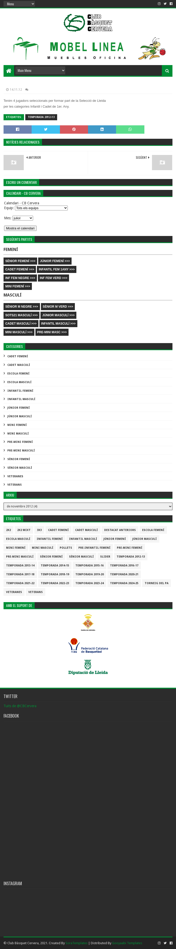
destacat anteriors (120, 530)
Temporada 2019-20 (89, 574)
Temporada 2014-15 (55, 565)
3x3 (39, 530)
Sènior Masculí (19, 467)
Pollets (66, 547)
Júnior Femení (18, 407)
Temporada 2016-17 (124, 565)
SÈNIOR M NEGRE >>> (21, 306)
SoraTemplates (76, 943)
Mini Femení (17, 425)
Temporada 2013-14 (20, 565)
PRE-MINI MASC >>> (52, 332)
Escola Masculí (19, 382)
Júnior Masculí (19, 416)
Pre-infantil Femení (94, 547)
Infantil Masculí (21, 399)
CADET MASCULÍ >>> (21, 323)
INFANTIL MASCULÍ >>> (58, 323)
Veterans (14, 484)
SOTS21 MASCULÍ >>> (21, 315)
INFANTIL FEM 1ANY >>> (57, 269)
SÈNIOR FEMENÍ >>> (20, 261)
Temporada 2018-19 (55, 574)
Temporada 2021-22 (20, 583)
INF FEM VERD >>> (53, 278)
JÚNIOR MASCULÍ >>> (58, 315)
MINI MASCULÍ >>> (19, 332)
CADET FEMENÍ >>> (19, 269)
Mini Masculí (18, 433)
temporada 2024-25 (124, 583)
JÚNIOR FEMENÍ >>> (55, 261)
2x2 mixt (24, 530)
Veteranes (15, 476)
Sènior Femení (18, 459)
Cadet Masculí (18, 365)
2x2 (8, 530)
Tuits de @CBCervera (20, 706)
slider (105, 556)
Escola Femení (18, 373)
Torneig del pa (156, 583)
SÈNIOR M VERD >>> (58, 306)
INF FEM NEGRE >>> (20, 278)
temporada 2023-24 (89, 583)
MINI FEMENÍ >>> (17, 286)
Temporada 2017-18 (20, 574)
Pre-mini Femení (20, 442)
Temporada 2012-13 (41, 117)
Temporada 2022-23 (55, 583)
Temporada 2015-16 (89, 565)
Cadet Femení (17, 356)
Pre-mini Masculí (21, 450)
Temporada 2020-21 (124, 574)
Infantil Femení (20, 390)
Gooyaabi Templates (127, 943)
